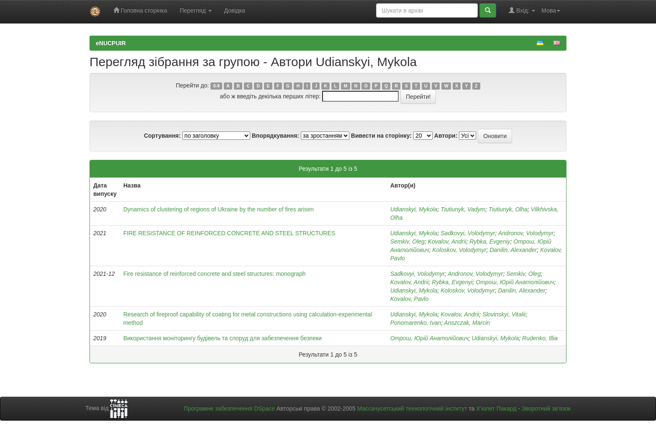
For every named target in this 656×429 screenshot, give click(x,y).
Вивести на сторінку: (381, 135)
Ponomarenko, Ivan (415, 322)
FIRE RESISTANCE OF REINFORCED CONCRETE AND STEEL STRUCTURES (229, 233)
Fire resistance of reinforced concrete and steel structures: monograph (214, 273)
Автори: (446, 135)
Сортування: (162, 135)
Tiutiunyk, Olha (508, 209)
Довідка (234, 10)
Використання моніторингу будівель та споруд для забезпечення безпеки (222, 338)
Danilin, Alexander (513, 250)
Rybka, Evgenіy (489, 241)
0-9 (216, 85)
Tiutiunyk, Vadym (463, 209)
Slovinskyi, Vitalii (503, 314)
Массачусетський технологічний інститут (412, 408)
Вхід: (522, 10)
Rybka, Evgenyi (452, 282)
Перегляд (195, 10)
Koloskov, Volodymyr (459, 250)
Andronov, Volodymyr (526, 233)
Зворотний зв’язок (546, 408)
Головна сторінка (140, 10)
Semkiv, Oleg (407, 241)
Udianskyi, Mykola (414, 209)
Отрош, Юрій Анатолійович (515, 282)
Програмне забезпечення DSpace (229, 408)
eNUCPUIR (111, 43)
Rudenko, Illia (540, 338)
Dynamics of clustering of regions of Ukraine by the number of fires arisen (218, 209)
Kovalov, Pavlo (409, 298)
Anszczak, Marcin (467, 322)
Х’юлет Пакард (496, 408)
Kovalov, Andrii (447, 241)
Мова (550, 10)
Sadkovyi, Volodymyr (468, 233)
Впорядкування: (275, 135)
